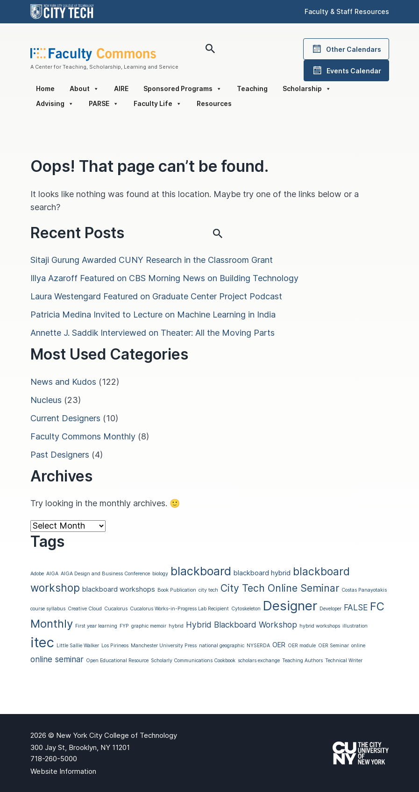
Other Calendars (346, 49)
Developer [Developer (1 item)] (330, 609)
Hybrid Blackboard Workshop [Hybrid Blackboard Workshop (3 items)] (241, 624)
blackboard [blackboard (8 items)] (200, 571)
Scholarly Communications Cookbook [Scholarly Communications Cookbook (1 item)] (193, 661)
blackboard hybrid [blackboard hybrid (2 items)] (262, 573)
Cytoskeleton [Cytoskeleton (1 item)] (246, 609)
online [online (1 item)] (358, 646)
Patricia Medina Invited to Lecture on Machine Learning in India (153, 314)
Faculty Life (158, 103)
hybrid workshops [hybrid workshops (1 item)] (319, 626)
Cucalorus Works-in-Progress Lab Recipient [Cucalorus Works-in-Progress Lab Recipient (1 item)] (179, 609)
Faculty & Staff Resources (347, 11)
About (84, 88)
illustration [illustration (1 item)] (355, 626)
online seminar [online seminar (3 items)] (57, 659)
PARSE (104, 103)
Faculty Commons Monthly (82, 436)
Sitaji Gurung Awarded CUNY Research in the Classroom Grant (151, 260)
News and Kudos (63, 382)
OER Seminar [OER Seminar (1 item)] (333, 646)
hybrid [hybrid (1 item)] (176, 626)
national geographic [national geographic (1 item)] (221, 646)
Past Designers (59, 455)
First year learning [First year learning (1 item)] (96, 626)
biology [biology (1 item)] (160, 574)
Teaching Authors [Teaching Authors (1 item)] (302, 661)
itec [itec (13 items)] (42, 642)
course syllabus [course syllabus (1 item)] (47, 609)
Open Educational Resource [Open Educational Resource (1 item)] (117, 661)
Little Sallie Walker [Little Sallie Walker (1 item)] (78, 646)
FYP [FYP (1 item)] (124, 626)
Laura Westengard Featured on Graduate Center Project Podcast (156, 296)
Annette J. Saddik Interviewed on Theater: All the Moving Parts (152, 333)
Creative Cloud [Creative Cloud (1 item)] (85, 609)
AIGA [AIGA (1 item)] (52, 574)
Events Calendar (346, 70)
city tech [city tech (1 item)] (208, 590)
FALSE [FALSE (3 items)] (356, 607)
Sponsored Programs (182, 88)
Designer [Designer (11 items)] (290, 606)
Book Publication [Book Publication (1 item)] (176, 590)
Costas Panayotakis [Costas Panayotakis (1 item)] (364, 590)
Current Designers (65, 418)
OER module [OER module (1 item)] (302, 646)
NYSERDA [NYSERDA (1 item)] (258, 646)
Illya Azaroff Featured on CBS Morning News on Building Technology (164, 278)
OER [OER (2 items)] (278, 645)
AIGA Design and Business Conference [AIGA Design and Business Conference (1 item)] (105, 574)
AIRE (121, 88)
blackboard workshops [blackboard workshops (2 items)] (118, 589)
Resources (214, 103)
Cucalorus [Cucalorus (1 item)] (116, 609)
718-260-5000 (53, 758)
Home (45, 88)
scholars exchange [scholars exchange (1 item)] (259, 661)
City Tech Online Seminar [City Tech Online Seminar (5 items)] (279, 588)
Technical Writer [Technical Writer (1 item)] (343, 661)
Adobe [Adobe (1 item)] (37, 574)
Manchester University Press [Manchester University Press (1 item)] (164, 646)
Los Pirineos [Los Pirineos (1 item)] (114, 646)
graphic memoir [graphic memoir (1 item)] (148, 626)
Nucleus (46, 400)
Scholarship (307, 88)
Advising (55, 103)
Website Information (63, 771)
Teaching (252, 88)
